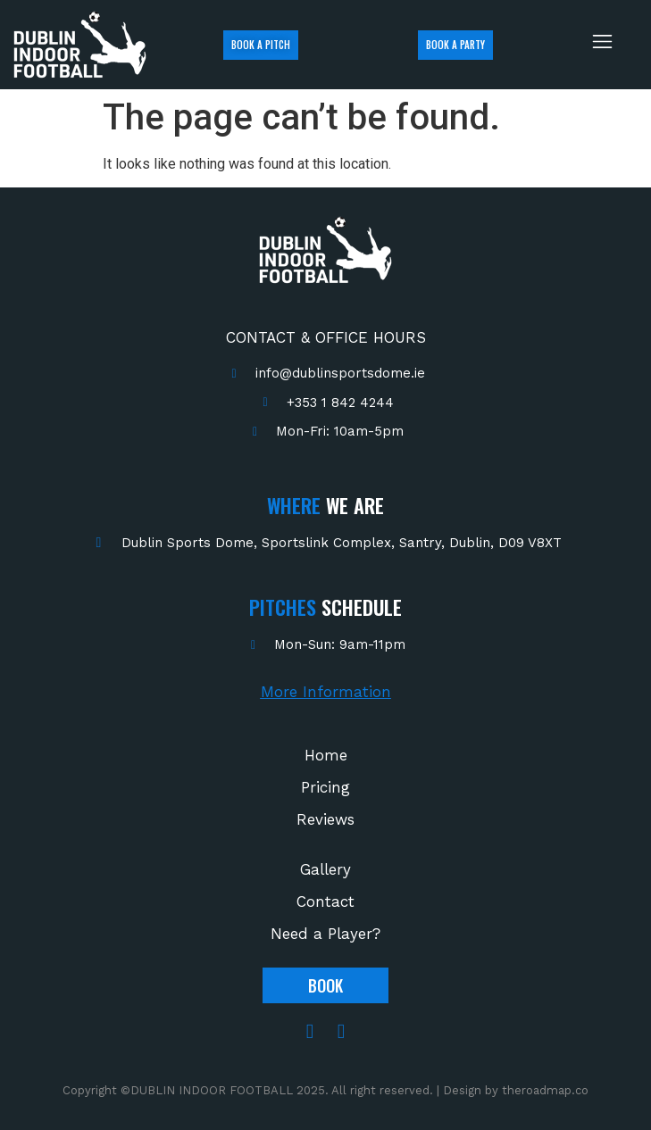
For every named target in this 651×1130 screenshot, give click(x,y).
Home (326, 755)
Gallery (325, 869)
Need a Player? (325, 934)
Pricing (325, 787)
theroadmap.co (545, 1090)
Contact (325, 901)
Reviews (325, 819)
